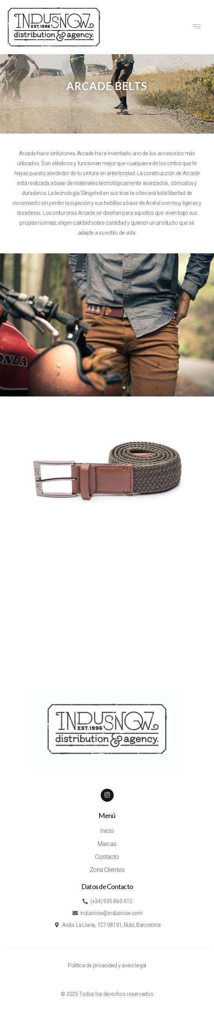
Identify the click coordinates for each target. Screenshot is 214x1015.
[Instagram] (107, 795)
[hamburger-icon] (196, 27)
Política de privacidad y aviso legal (107, 966)
